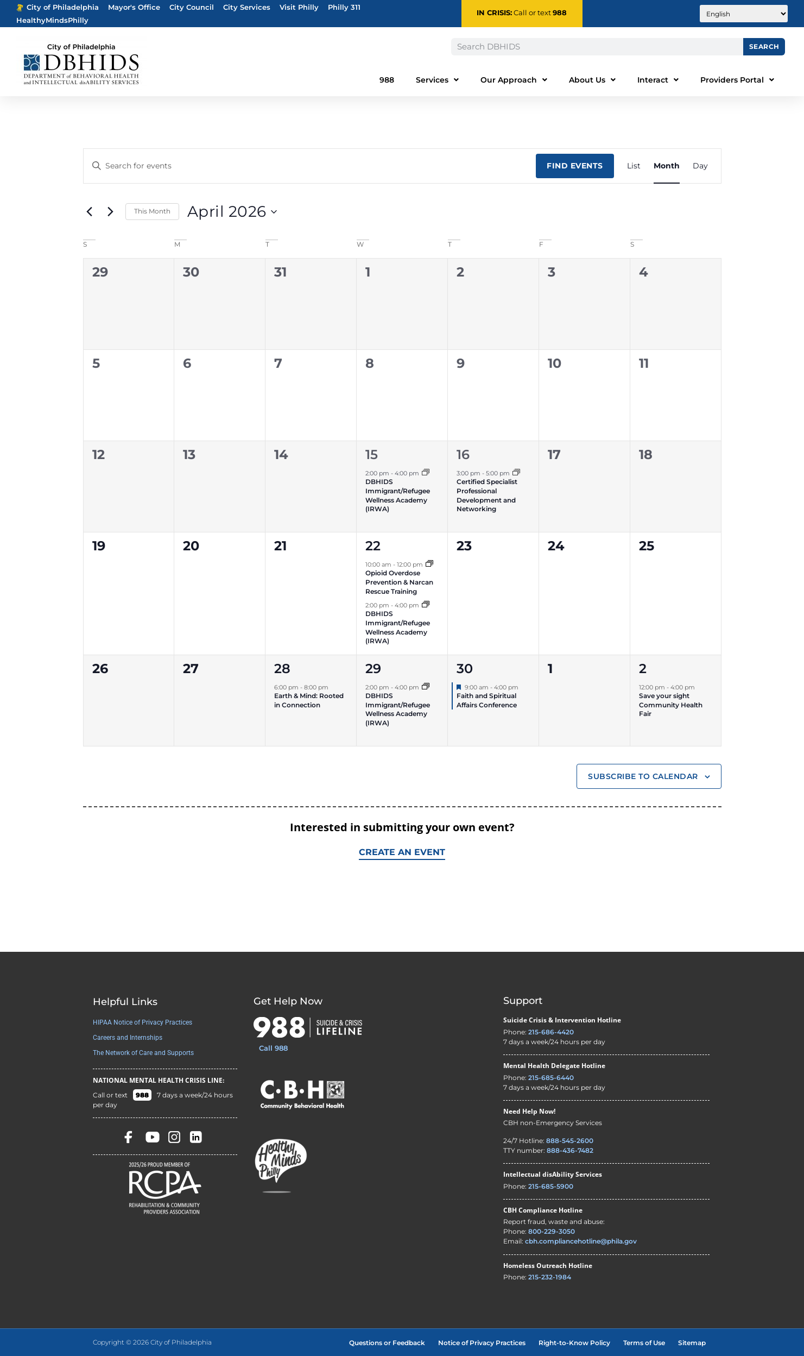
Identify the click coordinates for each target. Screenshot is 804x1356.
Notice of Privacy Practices (482, 1343)
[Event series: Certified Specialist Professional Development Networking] (516, 473)
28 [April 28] (282, 668)
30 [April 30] (465, 668)
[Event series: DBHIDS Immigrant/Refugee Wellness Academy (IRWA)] (425, 473)
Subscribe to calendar (643, 776)
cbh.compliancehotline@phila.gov (581, 1241)
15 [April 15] (371, 454)
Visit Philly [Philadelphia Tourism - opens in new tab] (299, 7)
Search (764, 46)
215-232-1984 (549, 1277)
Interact (658, 80)
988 (560, 13)
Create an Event (402, 852)
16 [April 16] (463, 454)
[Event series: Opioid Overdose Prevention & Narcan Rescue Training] (429, 564)
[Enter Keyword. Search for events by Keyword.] (310, 166)
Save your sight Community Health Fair (670, 705)
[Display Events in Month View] (667, 166)
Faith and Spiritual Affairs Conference (487, 700)
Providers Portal (737, 80)
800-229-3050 (551, 1231)
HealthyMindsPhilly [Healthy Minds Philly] (52, 20)
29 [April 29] (373, 668)
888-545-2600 (569, 1141)
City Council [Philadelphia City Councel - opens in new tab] (191, 7)
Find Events (575, 166)
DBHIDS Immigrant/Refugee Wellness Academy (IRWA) (397, 495)
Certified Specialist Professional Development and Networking (487, 495)
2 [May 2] (643, 668)
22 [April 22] (373, 546)
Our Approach (513, 80)
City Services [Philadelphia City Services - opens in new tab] (246, 7)
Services (437, 80)
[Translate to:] (744, 13)
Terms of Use (644, 1343)
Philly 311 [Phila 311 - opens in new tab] (344, 7)
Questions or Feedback (387, 1343)
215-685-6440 (551, 1078)
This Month (152, 211)
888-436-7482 (570, 1150)
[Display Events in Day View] (700, 166)
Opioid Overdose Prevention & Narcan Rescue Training (399, 582)
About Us (592, 80)
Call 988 (273, 1048)
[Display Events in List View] (634, 166)
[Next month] (110, 211)
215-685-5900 (550, 1186)
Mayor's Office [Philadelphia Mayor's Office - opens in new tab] (134, 7)
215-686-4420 (551, 1032)
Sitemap (692, 1343)
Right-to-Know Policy (574, 1343)
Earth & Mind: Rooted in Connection (309, 700)
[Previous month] (89, 211)
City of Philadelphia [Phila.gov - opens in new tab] (57, 7)
